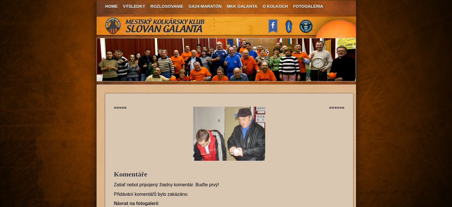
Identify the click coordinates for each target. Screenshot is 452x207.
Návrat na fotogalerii (136, 203)
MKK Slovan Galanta (155, 26)
